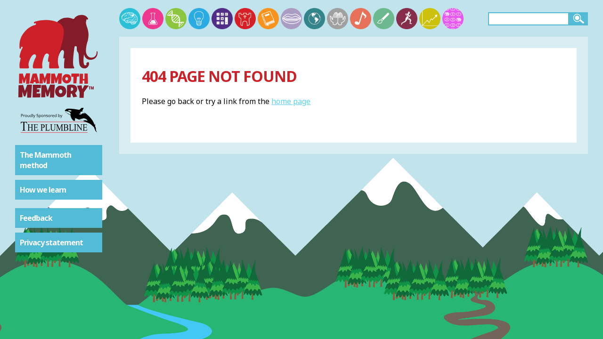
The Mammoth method (45, 160)
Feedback (36, 218)
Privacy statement (51, 242)
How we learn (43, 190)
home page (290, 101)
